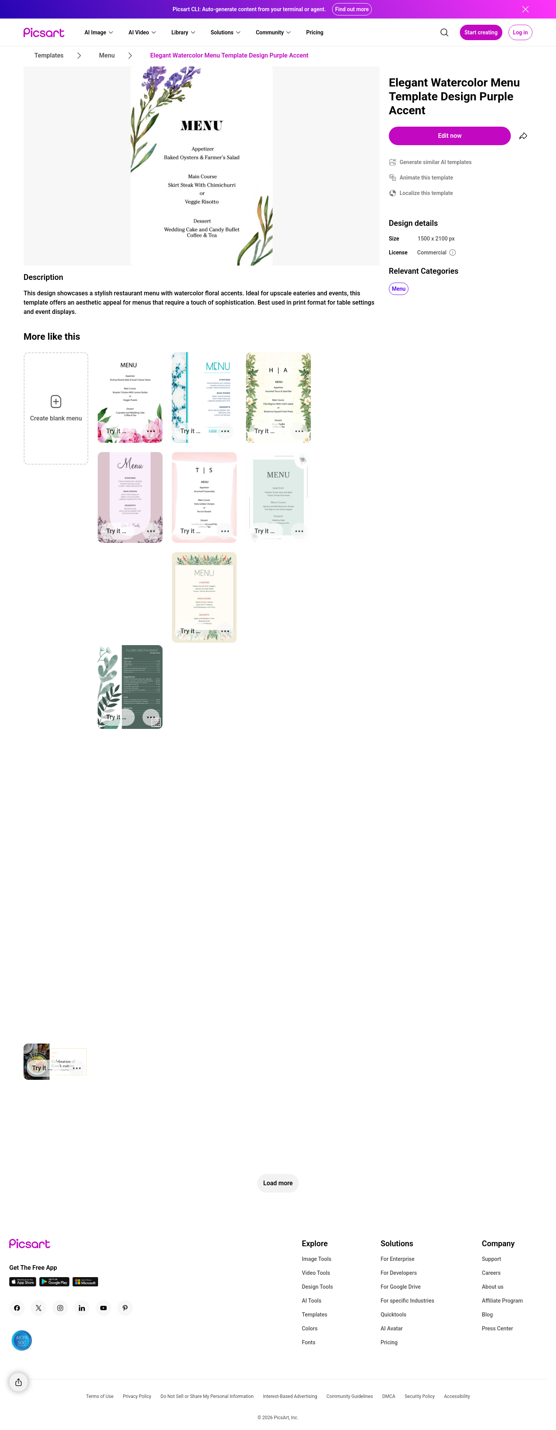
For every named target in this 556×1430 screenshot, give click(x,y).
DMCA (388, 1396)
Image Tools (317, 1259)
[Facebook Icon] (17, 1308)
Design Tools (317, 1287)
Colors (310, 1328)
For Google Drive (401, 1287)
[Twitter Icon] (38, 1308)
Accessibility (457, 1396)
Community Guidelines (350, 1396)
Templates (314, 1314)
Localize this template (426, 193)
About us (492, 1287)
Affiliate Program (502, 1301)
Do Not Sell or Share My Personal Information (207, 1396)
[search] (444, 32)
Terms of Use (100, 1396)
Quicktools (394, 1314)
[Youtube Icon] (103, 1308)
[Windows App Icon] (85, 1284)
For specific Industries (407, 1301)
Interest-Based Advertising (290, 1396)
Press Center (497, 1328)
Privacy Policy (137, 1396)
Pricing (389, 1342)
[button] (99, 32)
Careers (491, 1273)
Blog (487, 1314)
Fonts (308, 1342)
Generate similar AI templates (436, 162)
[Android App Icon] (54, 1284)
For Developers (399, 1273)
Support (491, 1259)
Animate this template (426, 178)
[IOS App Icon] (22, 1284)
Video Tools (316, 1273)
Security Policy (420, 1396)
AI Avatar (392, 1328)
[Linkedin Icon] (82, 1308)
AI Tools (312, 1301)
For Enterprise (398, 1259)
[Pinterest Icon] (125, 1308)
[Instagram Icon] (60, 1308)
